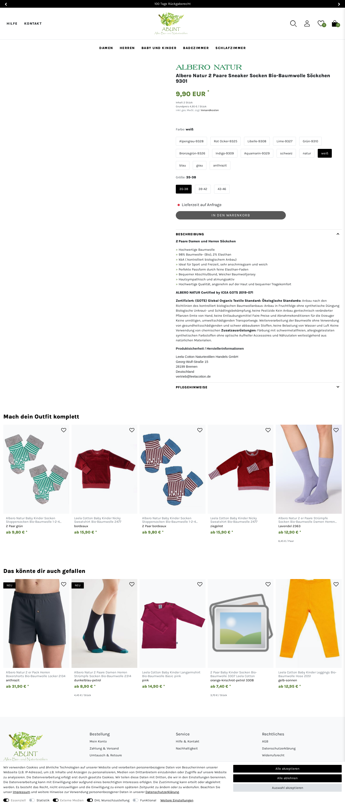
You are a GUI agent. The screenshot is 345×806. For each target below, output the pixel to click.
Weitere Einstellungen (176, 800)
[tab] (259, 305)
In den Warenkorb (230, 215)
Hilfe (12, 24)
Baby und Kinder (159, 48)
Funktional (148, 800)
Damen (106, 48)
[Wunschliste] (321, 23)
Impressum (21, 792)
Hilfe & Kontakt (187, 741)
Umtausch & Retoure (106, 755)
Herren (127, 48)
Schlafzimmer (230, 48)
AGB (265, 741)
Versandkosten (209, 110)
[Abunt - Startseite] (170, 23)
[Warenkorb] (334, 23)
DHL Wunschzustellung (111, 800)
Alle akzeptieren (287, 769)
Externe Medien (72, 800)
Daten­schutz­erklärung (162, 792)
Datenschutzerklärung (278, 748)
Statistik (43, 800)
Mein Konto (98, 741)
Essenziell (18, 800)
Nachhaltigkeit (187, 748)
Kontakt (33, 24)
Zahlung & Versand (104, 748)
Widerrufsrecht (273, 755)
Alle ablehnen (287, 778)
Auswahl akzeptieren (287, 788)
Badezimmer (196, 48)
